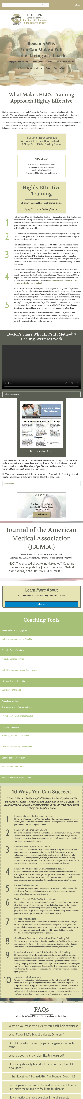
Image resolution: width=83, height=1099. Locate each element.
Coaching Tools (59, 68)
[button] (41, 568)
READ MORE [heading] (9, 483)
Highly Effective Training (18, 61)
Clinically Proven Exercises (42, 61)
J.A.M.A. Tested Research (65, 61)
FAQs (48, 68)
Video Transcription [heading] (11, 394)
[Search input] (25, 5)
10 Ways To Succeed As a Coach (30, 68)
